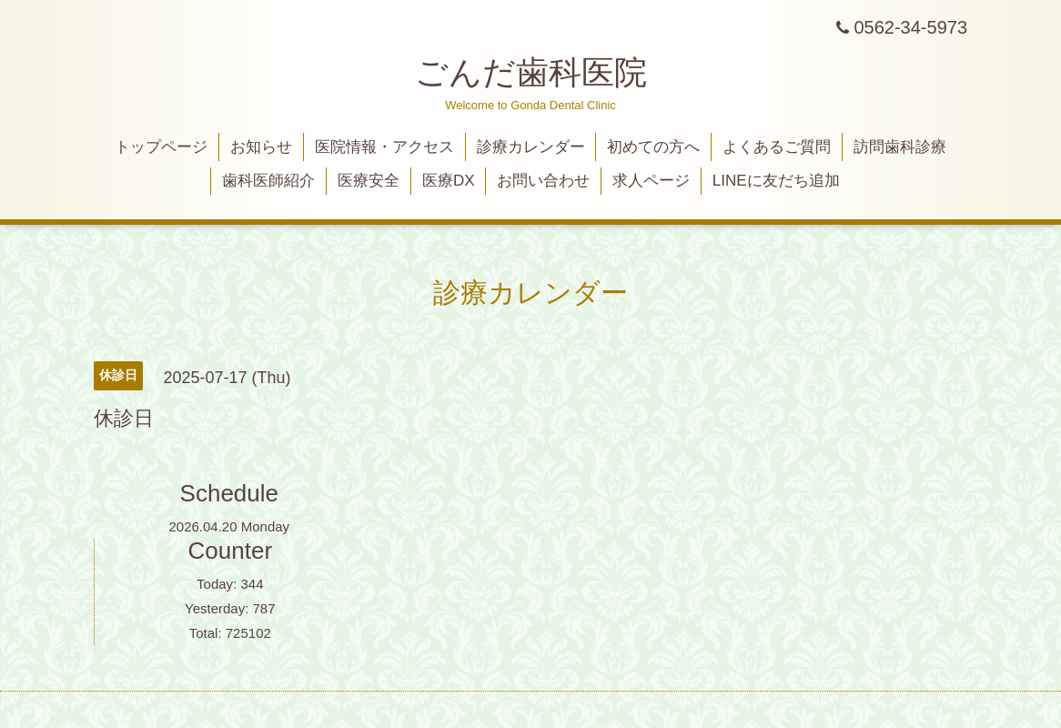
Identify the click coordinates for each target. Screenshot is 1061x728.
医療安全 (368, 180)
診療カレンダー (531, 147)
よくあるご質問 (776, 147)
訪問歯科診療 (900, 147)
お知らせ (261, 147)
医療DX (448, 180)
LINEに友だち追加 (776, 180)
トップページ (161, 147)
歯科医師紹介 (268, 180)
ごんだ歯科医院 (531, 72)
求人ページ (651, 180)
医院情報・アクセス (384, 147)
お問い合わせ (543, 180)
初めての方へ (653, 147)
